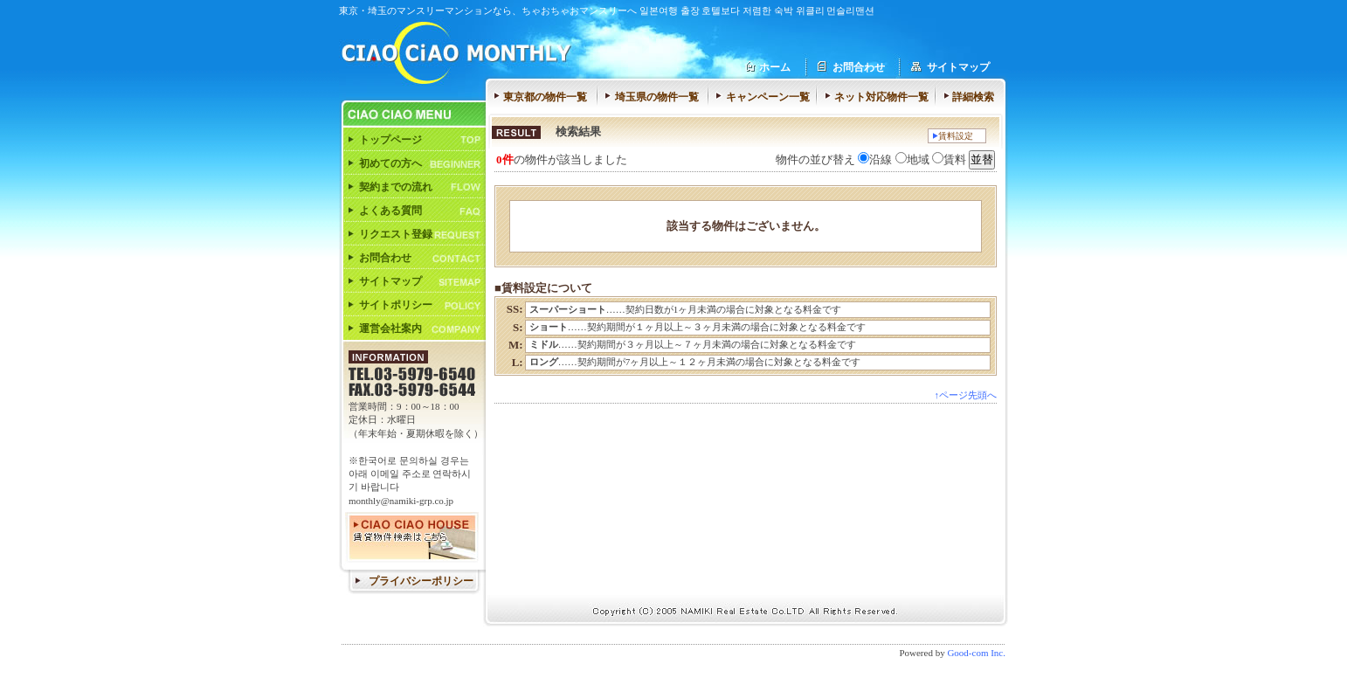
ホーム (775, 67)
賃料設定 (955, 136)
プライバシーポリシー (421, 581)
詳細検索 (973, 97)
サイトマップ (958, 67)
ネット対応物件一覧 (881, 97)
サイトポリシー (395, 305)
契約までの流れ (395, 187)
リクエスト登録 (395, 234)
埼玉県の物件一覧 (657, 97)
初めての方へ (390, 163)
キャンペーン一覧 (768, 97)
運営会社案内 (390, 328)
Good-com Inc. (976, 652)
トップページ (390, 140)
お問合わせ (858, 67)
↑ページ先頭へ (966, 395)
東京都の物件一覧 (545, 97)
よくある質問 (390, 210)
